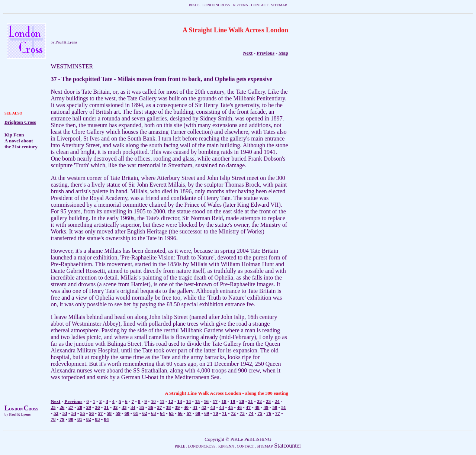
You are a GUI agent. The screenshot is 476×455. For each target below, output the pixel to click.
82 (88, 419)
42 (204, 407)
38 (168, 407)
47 (248, 407)
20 (241, 401)
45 (230, 407)
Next (55, 401)
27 (70, 407)
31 (106, 407)
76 (268, 413)
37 (159, 407)
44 (221, 407)
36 (150, 407)
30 (97, 407)
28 (79, 407)
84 (106, 419)
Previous (265, 53)
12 (170, 401)
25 (53, 407)
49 (266, 407)
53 (64, 413)
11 (162, 401)
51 (283, 407)
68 (197, 413)
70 (215, 413)
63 (153, 413)
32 (115, 407)
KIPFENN (240, 5)
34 (133, 407)
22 (259, 401)
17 (215, 401)
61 (136, 413)
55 (82, 413)
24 (277, 401)
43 (212, 407)
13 (179, 401)
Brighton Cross (20, 122)
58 (109, 413)
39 (177, 407)
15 (197, 401)
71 (224, 413)
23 (268, 401)
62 (144, 413)
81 (79, 419)
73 (242, 413)
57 (100, 413)
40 (186, 407)
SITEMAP (279, 5)
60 (127, 413)
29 (88, 407)
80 (70, 419)
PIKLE (194, 5)
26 (62, 407)
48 (257, 407)
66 (180, 413)
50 (274, 407)
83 (97, 419)
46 (239, 407)
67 (189, 413)
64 (162, 413)
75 (259, 413)
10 (153, 401)
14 (188, 401)
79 (62, 419)
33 (124, 407)
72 (233, 413)
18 (224, 401)
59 (118, 413)
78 (53, 419)
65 (171, 413)
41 (195, 407)
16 (206, 401)
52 (56, 413)
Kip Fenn (14, 135)
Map (283, 53)
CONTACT (260, 5)
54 (73, 413)
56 (91, 413)
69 (206, 413)
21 (250, 401)
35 (141, 407)
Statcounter (287, 445)
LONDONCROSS (216, 5)
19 (233, 401)
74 (251, 413)
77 (277, 413)
